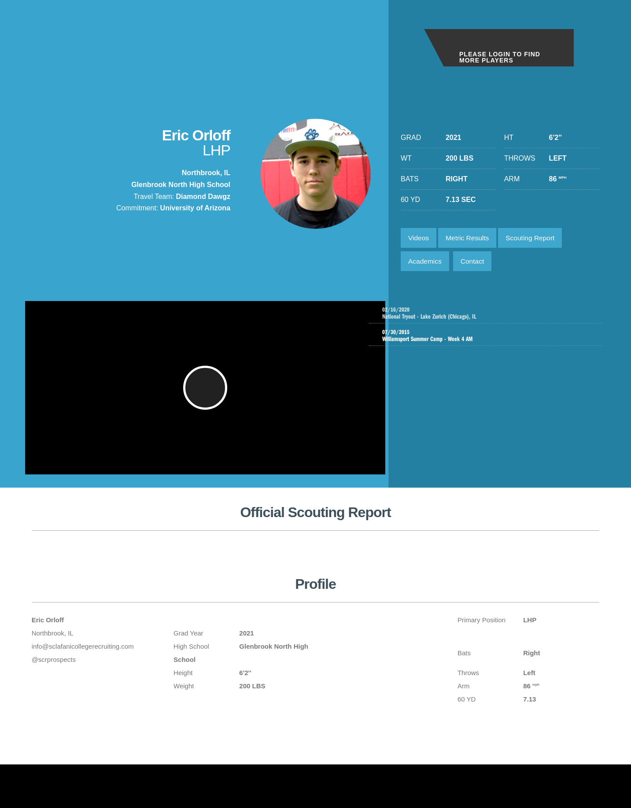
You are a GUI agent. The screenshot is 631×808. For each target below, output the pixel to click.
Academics (426, 263)
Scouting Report (535, 238)
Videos (419, 238)
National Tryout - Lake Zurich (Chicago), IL (496, 316)
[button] (207, 395)
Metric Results (470, 238)
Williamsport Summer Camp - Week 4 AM (488, 339)
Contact (475, 263)
